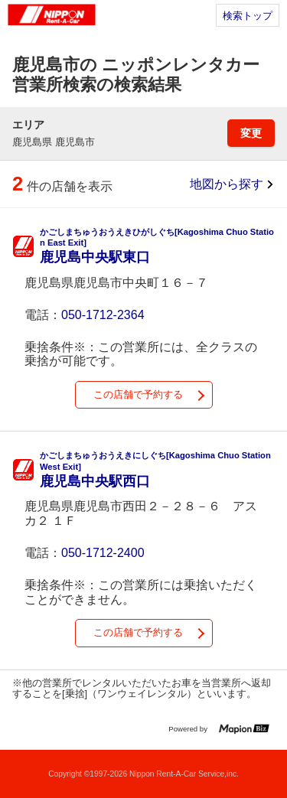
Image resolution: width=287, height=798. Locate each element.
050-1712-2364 (103, 314)
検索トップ (247, 15)
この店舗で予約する (138, 394)
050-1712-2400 (103, 552)
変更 (251, 133)
